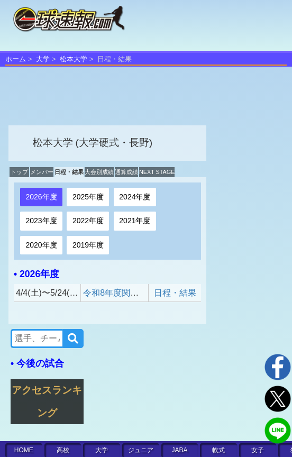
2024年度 (134, 197)
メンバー (41, 172)
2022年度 (88, 220)
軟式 (218, 450)
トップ (19, 172)
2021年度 (134, 220)
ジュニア (140, 450)
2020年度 (41, 245)
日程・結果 (69, 172)
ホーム (15, 59)
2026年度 (41, 197)
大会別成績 (99, 172)
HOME (23, 450)
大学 (43, 59)
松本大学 (73, 59)
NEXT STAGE (157, 172)
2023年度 (41, 220)
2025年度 (88, 197)
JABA (180, 450)
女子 (257, 450)
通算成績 (126, 172)
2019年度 (88, 245)
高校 (63, 450)
